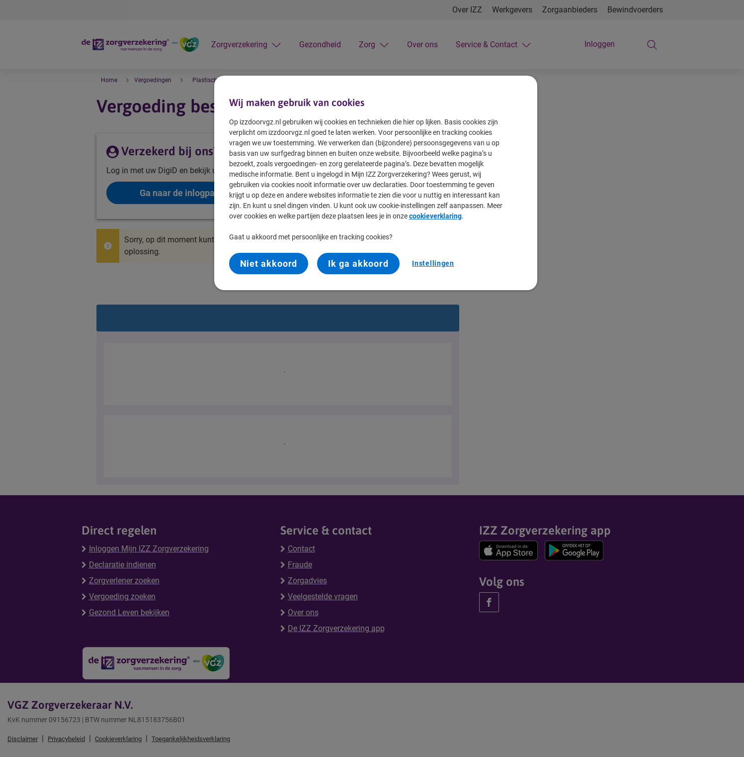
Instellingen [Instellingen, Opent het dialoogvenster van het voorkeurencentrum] (433, 263)
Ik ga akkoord (358, 263)
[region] (375, 183)
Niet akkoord (269, 263)
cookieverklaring (435, 216)
